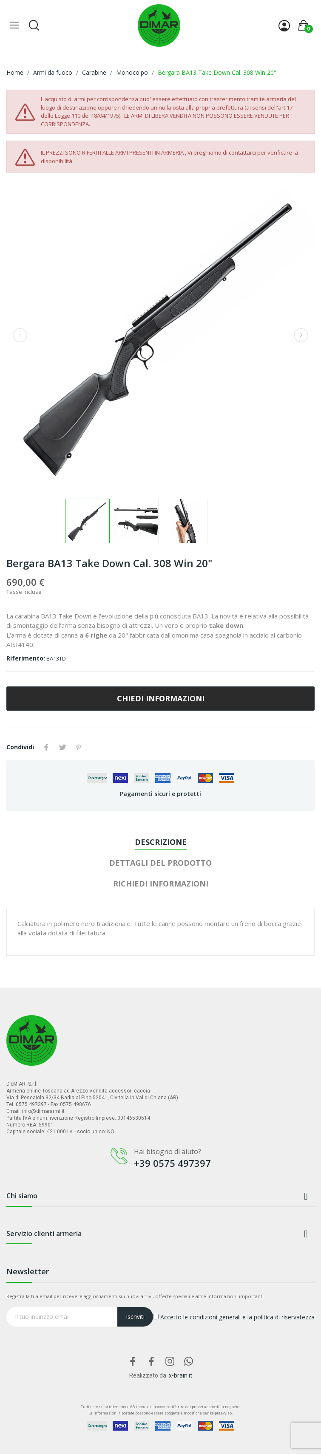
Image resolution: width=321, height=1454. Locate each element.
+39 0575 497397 (172, 1163)
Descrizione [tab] (161, 842)
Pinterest (79, 747)
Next (301, 335)
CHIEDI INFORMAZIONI (161, 698)
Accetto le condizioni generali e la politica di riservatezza (234, 1317)
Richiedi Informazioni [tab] (160, 883)
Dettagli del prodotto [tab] (160, 863)
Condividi (46, 747)
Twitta (62, 747)
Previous (20, 335)
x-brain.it (180, 1375)
